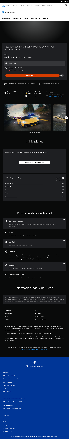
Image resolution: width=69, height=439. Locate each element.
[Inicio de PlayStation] (3, 5)
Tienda (43, 5)
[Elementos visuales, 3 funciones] (34, 221)
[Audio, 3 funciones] (34, 232)
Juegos (7, 5)
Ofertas (26, 16)
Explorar (45, 16)
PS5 (13, 5)
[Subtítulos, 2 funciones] (34, 241)
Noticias (37, 5)
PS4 (17, 5)
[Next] (66, 116)
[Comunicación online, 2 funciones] (34, 274)
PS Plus (22, 5)
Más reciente (6, 16)
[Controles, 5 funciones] (34, 253)
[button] (56, 94)
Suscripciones (35, 16)
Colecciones (17, 16)
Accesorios (29, 5)
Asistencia (49, 5)
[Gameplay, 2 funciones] (34, 264)
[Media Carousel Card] (27, 116)
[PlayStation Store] (9, 10)
